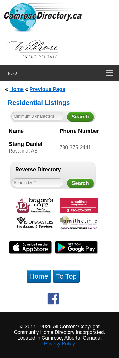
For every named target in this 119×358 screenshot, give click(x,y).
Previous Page (47, 89)
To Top (66, 276)
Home (17, 89)
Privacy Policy (59, 343)
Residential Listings (39, 102)
